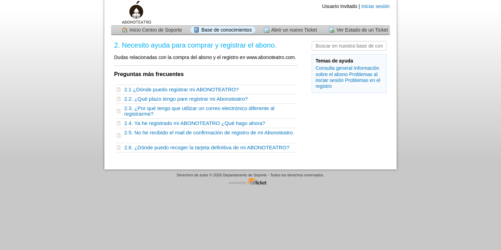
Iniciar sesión (375, 6)
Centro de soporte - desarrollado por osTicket (250, 182)
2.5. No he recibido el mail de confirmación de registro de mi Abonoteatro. (209, 135)
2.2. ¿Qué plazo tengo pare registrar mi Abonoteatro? (187, 99)
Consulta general (334, 68)
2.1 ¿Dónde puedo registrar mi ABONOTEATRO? (182, 89)
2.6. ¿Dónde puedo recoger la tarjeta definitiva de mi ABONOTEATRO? (208, 147)
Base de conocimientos (226, 30)
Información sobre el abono (347, 71)
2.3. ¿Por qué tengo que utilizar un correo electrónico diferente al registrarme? (199, 111)
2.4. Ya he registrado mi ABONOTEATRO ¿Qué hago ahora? (196, 123)
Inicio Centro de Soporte (155, 30)
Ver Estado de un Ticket (362, 30)
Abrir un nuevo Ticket (294, 30)
